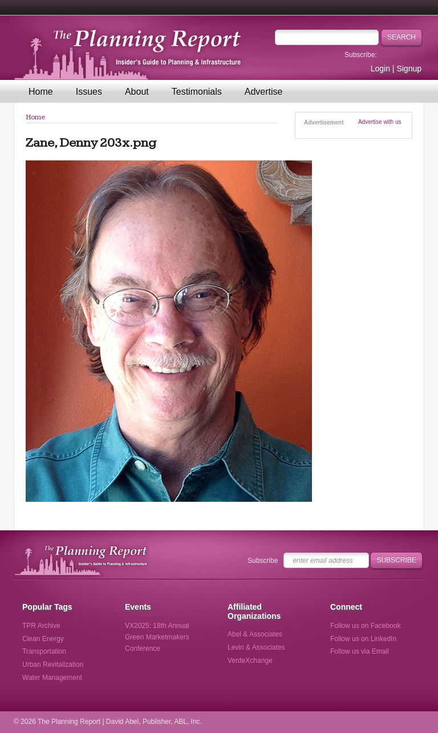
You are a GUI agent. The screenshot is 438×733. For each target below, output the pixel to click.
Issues (89, 91)
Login (380, 68)
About (137, 91)
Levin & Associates (256, 647)
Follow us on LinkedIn (363, 639)
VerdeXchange (250, 660)
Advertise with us (380, 122)
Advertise (264, 91)
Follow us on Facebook (365, 626)
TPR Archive (41, 626)
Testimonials (197, 91)
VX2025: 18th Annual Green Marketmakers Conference (157, 637)
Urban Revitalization (52, 664)
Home (41, 91)
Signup (408, 68)
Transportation (44, 651)
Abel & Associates (255, 634)
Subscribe (263, 561)
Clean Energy (43, 639)
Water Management (52, 678)
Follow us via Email (359, 651)
